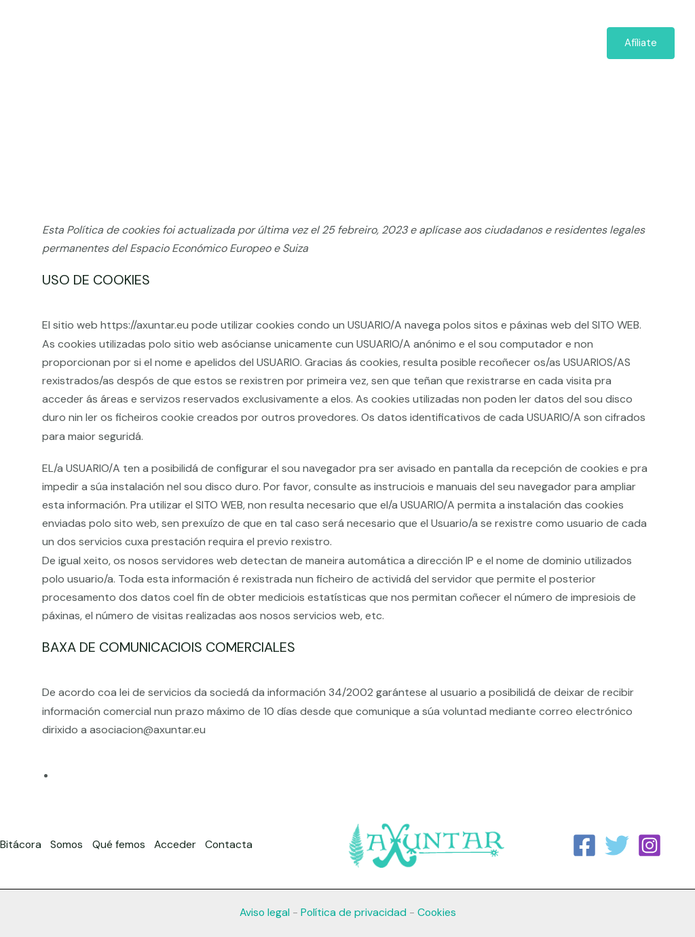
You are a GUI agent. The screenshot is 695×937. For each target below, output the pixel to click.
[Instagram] (649, 845)
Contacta (558, 43)
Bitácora (282, 43)
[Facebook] (584, 845)
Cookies (437, 912)
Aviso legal (263, 912)
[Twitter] (617, 845)
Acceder (491, 43)
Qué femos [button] (414, 43)
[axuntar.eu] (105, 42)
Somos (342, 43)
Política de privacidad (353, 912)
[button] (441, 43)
